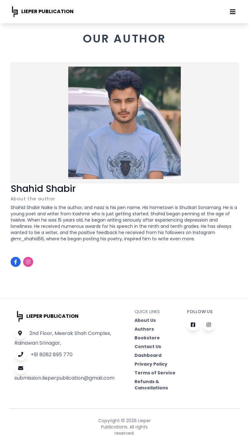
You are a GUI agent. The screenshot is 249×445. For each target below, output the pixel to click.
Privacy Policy (151, 364)
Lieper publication (41, 11)
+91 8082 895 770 (43, 354)
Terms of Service (155, 373)
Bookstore (147, 338)
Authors (144, 329)
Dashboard (148, 355)
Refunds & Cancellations (151, 384)
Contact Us (148, 346)
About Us (145, 320)
